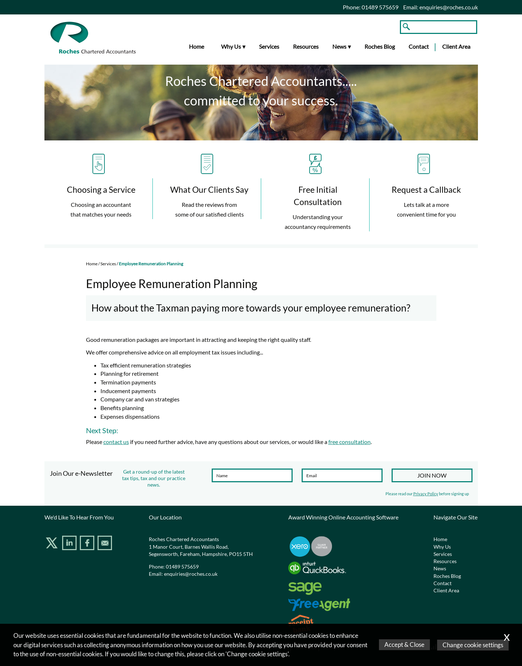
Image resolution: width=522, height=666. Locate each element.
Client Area (456, 46)
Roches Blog (379, 46)
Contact (419, 46)
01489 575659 (182, 567)
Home (196, 46)
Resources (306, 46)
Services (269, 46)
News (339, 46)
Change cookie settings (473, 645)
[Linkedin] (70, 544)
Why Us (231, 46)
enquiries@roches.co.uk (448, 7)
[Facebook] (88, 544)
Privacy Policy (425, 493)
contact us (116, 441)
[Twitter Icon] (52, 544)
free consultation (349, 441)
